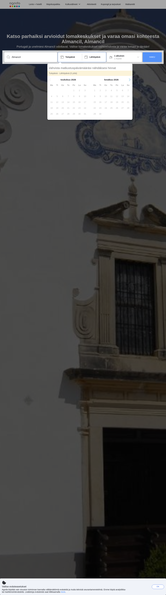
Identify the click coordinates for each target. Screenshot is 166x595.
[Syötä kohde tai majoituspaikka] (33, 57)
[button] (60, 79)
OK (158, 586)
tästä (63, 592)
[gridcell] (84, 90)
